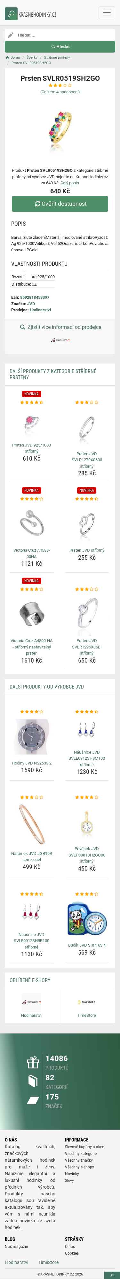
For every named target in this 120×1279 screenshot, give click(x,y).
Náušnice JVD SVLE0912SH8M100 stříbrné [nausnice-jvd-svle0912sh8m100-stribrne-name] (86, 758)
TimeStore (48, 1262)
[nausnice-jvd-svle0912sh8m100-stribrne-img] (87, 731)
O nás (70, 1246)
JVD (31, 303)
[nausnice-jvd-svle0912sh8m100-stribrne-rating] (87, 712)
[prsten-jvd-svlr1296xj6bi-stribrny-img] (87, 614)
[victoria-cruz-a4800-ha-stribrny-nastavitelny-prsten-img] (31, 614)
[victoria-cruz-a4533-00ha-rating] (31, 499)
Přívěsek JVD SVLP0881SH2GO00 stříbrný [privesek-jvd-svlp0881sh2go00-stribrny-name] (86, 855)
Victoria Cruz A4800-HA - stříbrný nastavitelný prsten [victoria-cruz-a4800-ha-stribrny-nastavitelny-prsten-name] (31, 647)
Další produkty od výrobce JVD (47, 687)
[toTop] (112, 1275)
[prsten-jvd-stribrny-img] (87, 524)
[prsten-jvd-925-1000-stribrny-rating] (31, 402)
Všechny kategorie (81, 1153)
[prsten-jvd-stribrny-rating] (87, 499)
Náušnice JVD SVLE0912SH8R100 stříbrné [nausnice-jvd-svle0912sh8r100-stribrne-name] (31, 940)
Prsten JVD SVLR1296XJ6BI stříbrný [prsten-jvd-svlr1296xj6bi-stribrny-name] (87, 647)
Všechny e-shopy (79, 1167)
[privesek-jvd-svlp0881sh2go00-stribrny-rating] (87, 797)
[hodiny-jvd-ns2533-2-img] (31, 736)
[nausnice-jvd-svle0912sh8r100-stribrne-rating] (31, 894)
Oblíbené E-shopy (30, 980)
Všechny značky (79, 1160)
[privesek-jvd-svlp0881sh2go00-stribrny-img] (87, 822)
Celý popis (69, 182)
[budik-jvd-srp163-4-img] (87, 918)
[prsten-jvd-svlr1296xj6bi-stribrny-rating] (87, 589)
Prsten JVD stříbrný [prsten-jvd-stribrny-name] (86, 550)
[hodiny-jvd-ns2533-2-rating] (31, 712)
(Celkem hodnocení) (60, 91)
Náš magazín (16, 1246)
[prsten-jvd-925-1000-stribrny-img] (31, 422)
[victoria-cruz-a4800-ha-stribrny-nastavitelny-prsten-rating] (31, 589)
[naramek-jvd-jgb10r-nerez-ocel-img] (31, 825)
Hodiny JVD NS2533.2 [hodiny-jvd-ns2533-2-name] (32, 763)
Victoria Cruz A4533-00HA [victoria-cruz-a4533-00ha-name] (31, 553)
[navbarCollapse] (107, 12)
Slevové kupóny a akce (84, 1147)
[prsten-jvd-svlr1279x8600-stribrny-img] (87, 427)
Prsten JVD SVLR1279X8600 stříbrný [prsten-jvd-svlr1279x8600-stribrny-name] (87, 460)
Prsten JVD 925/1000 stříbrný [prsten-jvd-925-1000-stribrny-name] (31, 448)
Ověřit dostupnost (59, 203)
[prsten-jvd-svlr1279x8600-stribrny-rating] (87, 402)
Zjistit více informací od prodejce (60, 337)
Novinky (72, 1174)
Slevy (69, 1180)
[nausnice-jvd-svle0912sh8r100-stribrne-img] (31, 913)
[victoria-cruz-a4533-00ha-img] (31, 524)
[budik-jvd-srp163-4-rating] (87, 894)
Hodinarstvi (40, 309)
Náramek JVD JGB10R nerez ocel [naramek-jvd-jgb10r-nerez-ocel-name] (31, 856)
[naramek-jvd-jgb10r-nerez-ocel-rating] (31, 797)
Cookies (72, 1253)
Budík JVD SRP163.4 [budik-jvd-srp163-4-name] (87, 945)
